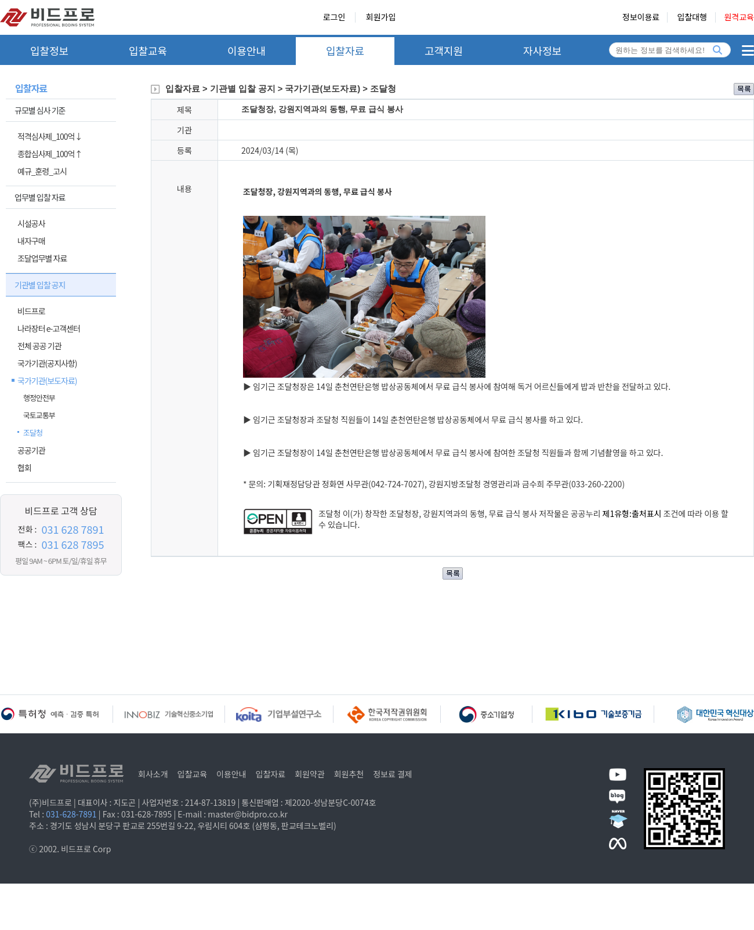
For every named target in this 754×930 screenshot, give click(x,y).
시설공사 (31, 223)
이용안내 (246, 50)
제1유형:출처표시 (633, 513)
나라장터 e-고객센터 (48, 328)
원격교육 (739, 17)
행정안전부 (39, 397)
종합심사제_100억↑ (49, 154)
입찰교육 (148, 50)
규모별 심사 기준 (39, 110)
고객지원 (444, 50)
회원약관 (310, 774)
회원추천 (349, 774)
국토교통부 (39, 415)
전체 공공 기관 (39, 346)
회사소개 (153, 774)
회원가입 (381, 17)
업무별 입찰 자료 (39, 197)
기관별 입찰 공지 (39, 285)
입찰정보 (49, 50)
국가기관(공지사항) (47, 363)
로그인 (334, 17)
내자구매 (31, 241)
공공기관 (31, 450)
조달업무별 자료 (42, 258)
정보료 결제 (392, 774)
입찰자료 (345, 50)
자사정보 (542, 50)
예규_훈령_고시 (42, 171)
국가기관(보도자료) (47, 380)
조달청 (32, 432)
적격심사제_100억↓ (49, 136)
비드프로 (31, 311)
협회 (24, 467)
